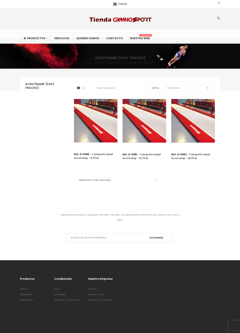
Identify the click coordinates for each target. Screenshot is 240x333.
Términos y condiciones (66, 299)
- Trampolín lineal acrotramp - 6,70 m (93, 156)
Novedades (26, 294)
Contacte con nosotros (100, 299)
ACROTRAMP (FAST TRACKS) (40, 86)
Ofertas (24, 288)
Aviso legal (60, 294)
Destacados (26, 299)
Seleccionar (188, 88)
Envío (57, 288)
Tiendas (92, 288)
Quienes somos (96, 294)
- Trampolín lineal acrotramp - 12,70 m (142, 156)
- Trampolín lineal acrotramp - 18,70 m (190, 156)
